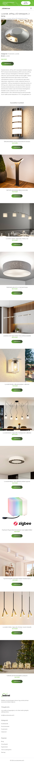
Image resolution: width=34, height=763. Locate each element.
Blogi (2, 741)
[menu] (31, 8)
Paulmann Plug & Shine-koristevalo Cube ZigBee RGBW (17, 530)
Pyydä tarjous (26, 3)
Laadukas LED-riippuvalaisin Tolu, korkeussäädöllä (17, 336)
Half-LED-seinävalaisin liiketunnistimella (17, 190)
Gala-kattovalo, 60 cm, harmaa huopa (17, 287)
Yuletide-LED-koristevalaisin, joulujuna (17, 675)
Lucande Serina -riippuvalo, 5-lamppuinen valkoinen (17, 433)
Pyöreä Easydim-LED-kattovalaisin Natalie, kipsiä (17, 578)
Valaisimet (4, 732)
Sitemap (3, 752)
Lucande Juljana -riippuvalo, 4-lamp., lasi (17, 238)
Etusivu (3, 18)
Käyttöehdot (4, 747)
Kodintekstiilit (4, 723)
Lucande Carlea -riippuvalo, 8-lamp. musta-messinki (17, 627)
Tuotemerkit (11, 54)
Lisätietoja (7, 63)
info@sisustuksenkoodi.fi (7, 715)
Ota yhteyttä (4, 744)
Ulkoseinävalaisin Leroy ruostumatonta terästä (17, 141)
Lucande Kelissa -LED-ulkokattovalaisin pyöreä (17, 481)
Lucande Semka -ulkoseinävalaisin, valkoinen (17, 384)
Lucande (17, 54)
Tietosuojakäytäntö (6, 749)
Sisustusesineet (5, 726)
